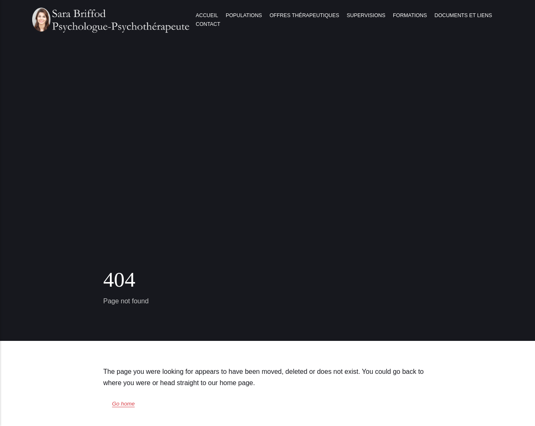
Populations (244, 15)
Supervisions (366, 15)
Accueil (207, 15)
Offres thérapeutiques (304, 15)
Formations (410, 15)
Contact (208, 24)
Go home (123, 404)
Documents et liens (463, 15)
